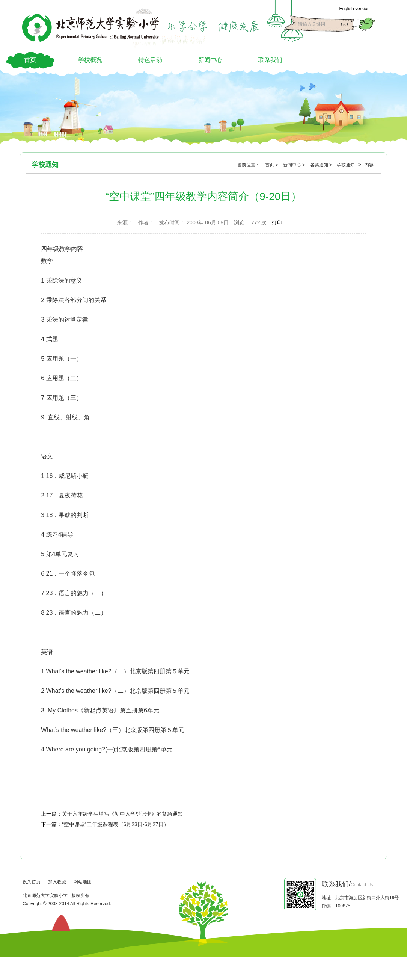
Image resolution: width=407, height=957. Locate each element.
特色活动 (150, 60)
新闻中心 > (294, 165)
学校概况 (90, 60)
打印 (277, 222)
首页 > (272, 165)
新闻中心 (210, 60)
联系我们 (270, 60)
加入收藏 (57, 881)
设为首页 (32, 881)
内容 (369, 165)
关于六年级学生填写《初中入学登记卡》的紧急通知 (122, 814)
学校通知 (346, 165)
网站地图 (83, 881)
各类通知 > (321, 165)
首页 (30, 60)
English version (354, 8)
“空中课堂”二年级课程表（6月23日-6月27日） (115, 824)
